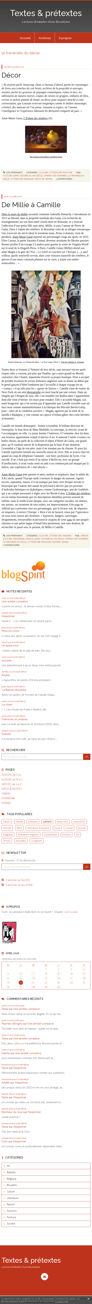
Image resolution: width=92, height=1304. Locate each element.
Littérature (55, 172)
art (77, 834)
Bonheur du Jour (12, 1112)
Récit (19, 828)
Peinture (67, 172)
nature (6, 821)
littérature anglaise (28, 834)
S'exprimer (8, 616)
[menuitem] (25, 37)
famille (19, 821)
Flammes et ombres (15, 719)
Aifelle (6, 1082)
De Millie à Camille (31, 205)
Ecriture (66, 834)
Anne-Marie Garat (22, 236)
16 (58, 978)
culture (47, 821)
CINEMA (6, 793)
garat (16, 176)
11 (84, 973)
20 (21, 982)
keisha (6, 1053)
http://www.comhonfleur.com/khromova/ (46, 157)
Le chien (7, 704)
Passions (67, 536)
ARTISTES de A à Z (12, 784)
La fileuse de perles (14, 689)
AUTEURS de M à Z (12, 779)
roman (69, 828)
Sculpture (36, 840)
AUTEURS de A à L (12, 774)
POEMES (6, 803)
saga (69, 519)
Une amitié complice (15, 601)
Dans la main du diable (15, 214)
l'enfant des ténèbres (55, 176)
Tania (5, 1009)
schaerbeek (50, 834)
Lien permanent (13, 172)
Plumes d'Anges (12, 1023)
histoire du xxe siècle (31, 176)
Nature (10, 1204)
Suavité (6, 734)
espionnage (19, 539)
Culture (43, 172)
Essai (57, 828)
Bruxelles (12, 1185)
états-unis (62, 821)
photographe (34, 392)
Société (11, 1223)
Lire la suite (71, 912)
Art (8, 1165)
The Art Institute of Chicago (72, 362)
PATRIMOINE (8, 798)
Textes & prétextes (46, 13)
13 (21, 978)
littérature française (38, 828)
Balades (11, 1172)
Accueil (25, 38)
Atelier (6, 675)
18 (84, 978)
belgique (8, 834)
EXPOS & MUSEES (12, 788)
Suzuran (7, 660)
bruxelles (21, 840)
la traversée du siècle (15, 542)
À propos (65, 38)
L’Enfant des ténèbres (35, 118)
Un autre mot (10, 645)
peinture (33, 821)
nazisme (56, 542)
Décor (11, 75)
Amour (7, 840)
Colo (5, 1141)
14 (33, 978)
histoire (7, 828)
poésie (82, 828)
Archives (45, 38)
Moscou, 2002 (11, 630)
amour (84, 536)
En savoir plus (61, 1301)
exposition (79, 821)
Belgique (11, 1178)
